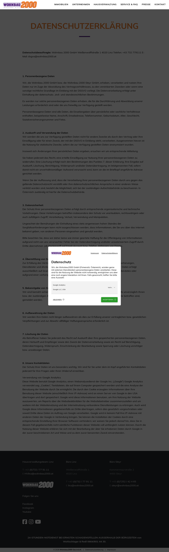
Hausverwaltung (105, 5)
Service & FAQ (129, 5)
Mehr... (111, 287)
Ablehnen (58, 300)
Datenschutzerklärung (110, 253)
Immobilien (61, 5)
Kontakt (160, 5)
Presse (146, 5)
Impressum (95, 253)
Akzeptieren (109, 300)
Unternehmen (81, 5)
